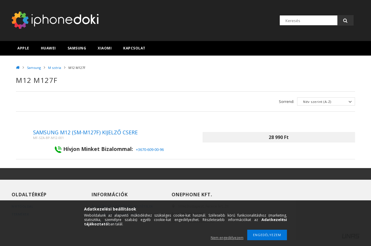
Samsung (77, 48)
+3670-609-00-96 (150, 149)
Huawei (48, 48)
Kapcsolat (134, 48)
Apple (23, 48)
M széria (54, 67)
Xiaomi (105, 48)
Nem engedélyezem (227, 237)
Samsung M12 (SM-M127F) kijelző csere (85, 132)
